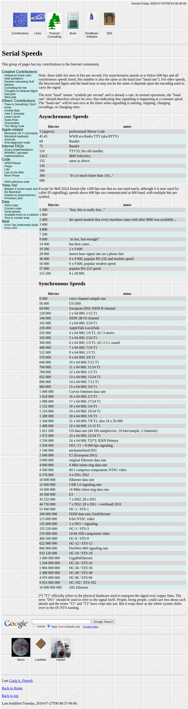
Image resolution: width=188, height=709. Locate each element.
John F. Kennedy (14, 113)
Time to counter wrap (16, 217)
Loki (6, 169)
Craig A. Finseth (21, 681)
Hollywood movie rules (17, 75)
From (21, 225)
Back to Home (12, 688)
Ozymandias (11, 123)
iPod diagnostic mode (17, 142)
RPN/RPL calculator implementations (16, 154)
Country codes (13, 208)
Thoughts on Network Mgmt (20, 91)
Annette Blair (12, 110)
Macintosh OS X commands (21, 133)
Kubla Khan (11, 120)
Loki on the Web (14, 172)
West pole (10, 97)
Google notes (90, 626)
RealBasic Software (91, 35)
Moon (21, 659)
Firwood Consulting (54, 35)
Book (73, 33)
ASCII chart (11, 205)
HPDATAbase (12, 163)
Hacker (60, 659)
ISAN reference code (16, 181)
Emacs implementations (18, 149)
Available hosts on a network (21, 214)
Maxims (9, 84)
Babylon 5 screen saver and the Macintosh (21, 190)
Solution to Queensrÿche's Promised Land (20, 197)
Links (37, 33)
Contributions (20, 33)
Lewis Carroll (12, 116)
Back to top (10, 696)
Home (135, 3)
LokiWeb (40, 659)
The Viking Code (14, 126)
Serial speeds (12, 211)
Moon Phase (11, 175)
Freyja (8, 166)
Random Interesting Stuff (19, 81)
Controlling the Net (15, 87)
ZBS (109, 33)
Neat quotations (13, 78)
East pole (10, 94)
